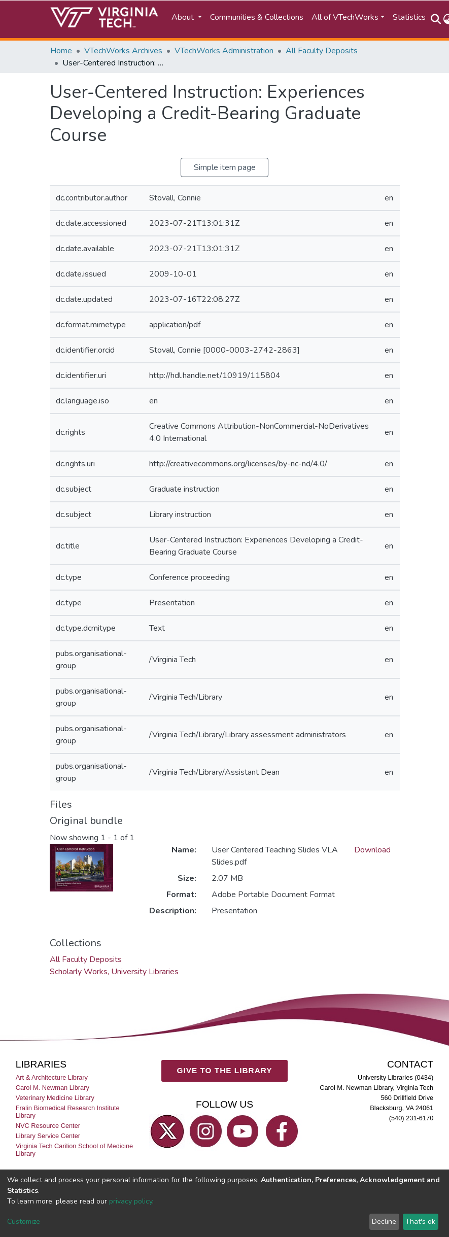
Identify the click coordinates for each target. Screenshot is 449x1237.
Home (61, 50)
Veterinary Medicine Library (55, 1098)
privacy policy (130, 1201)
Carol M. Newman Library (52, 1087)
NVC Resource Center (48, 1125)
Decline (384, 1221)
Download (372, 849)
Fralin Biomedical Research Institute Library (68, 1111)
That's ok (420, 1221)
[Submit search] (436, 19)
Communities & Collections (256, 17)
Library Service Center (48, 1136)
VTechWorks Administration (224, 50)
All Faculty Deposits (322, 50)
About (183, 17)
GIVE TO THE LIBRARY (224, 1070)
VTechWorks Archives (123, 50)
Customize (23, 1221)
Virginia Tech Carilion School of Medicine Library (74, 1150)
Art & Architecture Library (52, 1077)
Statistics (409, 17)
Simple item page (225, 167)
